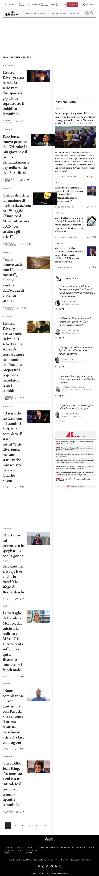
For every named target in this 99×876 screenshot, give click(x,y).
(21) (61, 338)
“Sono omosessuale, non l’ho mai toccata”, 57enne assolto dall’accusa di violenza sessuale (13, 279)
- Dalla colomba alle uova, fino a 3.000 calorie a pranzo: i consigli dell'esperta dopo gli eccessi (74, 474)
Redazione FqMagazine (9, 244)
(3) (22, 398)
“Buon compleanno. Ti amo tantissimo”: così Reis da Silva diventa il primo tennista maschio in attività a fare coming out (13, 716)
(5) (61, 367)
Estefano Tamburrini (65, 177)
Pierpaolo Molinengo (66, 237)
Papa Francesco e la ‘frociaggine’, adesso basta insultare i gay (76, 406)
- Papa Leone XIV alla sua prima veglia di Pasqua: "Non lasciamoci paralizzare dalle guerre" (75, 461)
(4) (22, 599)
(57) (62, 396)
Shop (53, 4)
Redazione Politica (64, 207)
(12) (23, 308)
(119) (62, 421)
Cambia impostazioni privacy (31, 850)
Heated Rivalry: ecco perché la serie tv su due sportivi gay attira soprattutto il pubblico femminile (13, 92)
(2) (94, 207)
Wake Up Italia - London (73, 387)
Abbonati (72, 4)
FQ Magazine (44, 4)
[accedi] (87, 4)
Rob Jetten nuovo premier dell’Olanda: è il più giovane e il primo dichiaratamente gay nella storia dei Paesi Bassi (16, 154)
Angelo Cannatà (70, 414)
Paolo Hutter (68, 301)
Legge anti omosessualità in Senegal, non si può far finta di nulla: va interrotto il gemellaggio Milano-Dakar (77, 291)
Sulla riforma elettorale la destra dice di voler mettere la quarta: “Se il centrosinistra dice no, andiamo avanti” (69, 194)
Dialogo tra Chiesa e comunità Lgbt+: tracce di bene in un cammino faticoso (75, 350)
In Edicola (21, 4)
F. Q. (5, 487)
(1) (22, 121)
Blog (28, 4)
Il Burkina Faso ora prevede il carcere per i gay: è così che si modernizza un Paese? (75, 321)
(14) (26, 180)
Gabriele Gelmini (8, 121)
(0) (28, 244)
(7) (94, 267)
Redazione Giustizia (8, 308)
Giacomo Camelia (8, 812)
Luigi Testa (67, 359)
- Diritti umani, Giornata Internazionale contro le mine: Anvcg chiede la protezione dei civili (74, 467)
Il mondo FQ (61, 4)
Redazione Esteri (8, 180)
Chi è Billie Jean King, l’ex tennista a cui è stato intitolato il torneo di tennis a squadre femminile (12, 783)
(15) (93, 177)
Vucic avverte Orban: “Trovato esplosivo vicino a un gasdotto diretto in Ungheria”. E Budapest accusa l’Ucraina (69, 254)
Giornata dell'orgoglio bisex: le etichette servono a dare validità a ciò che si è (77, 379)
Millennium (36, 4)
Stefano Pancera (70, 330)
